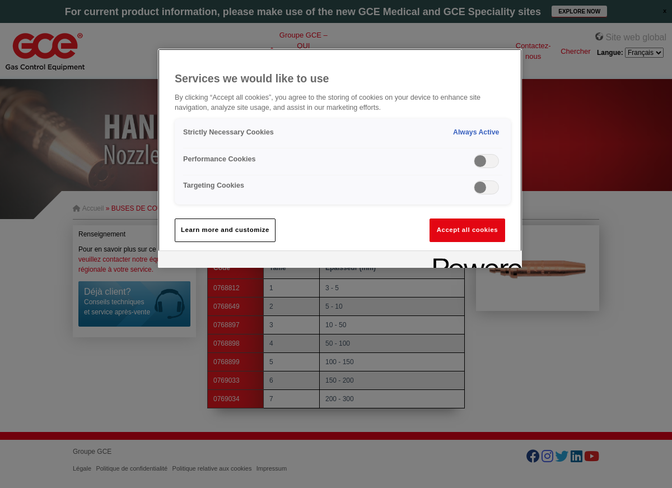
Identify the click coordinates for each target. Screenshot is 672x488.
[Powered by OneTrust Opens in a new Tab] (473, 261)
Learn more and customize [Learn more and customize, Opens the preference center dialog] (225, 229)
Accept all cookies (467, 229)
